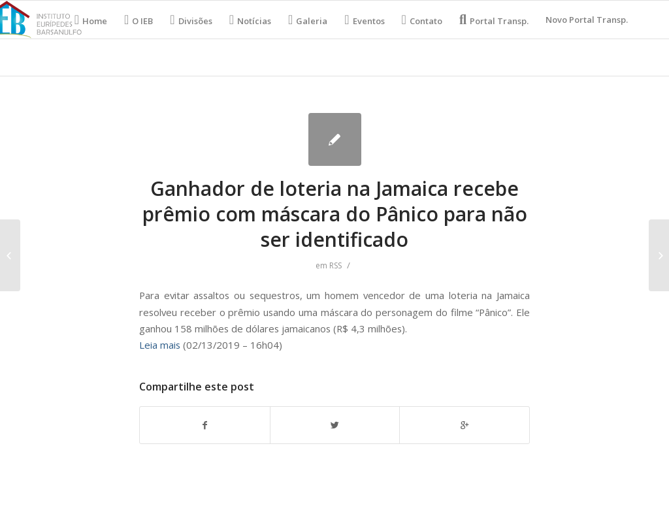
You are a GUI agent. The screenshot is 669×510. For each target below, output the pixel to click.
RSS (335, 265)
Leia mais (159, 344)
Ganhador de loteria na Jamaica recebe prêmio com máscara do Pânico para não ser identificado (334, 214)
